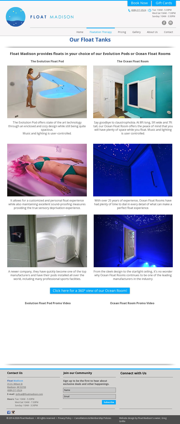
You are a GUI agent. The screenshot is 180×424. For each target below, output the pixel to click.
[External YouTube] (47, 332)
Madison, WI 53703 (16, 387)
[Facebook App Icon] (8, 412)
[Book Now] (139, 3)
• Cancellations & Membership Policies (91, 418)
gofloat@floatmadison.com (29, 394)
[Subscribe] (109, 402)
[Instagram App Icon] (13, 412)
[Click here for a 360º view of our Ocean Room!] (90, 291)
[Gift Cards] (164, 3)
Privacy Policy (65, 418)
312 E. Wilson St (14, 383)
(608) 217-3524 (138, 10)
